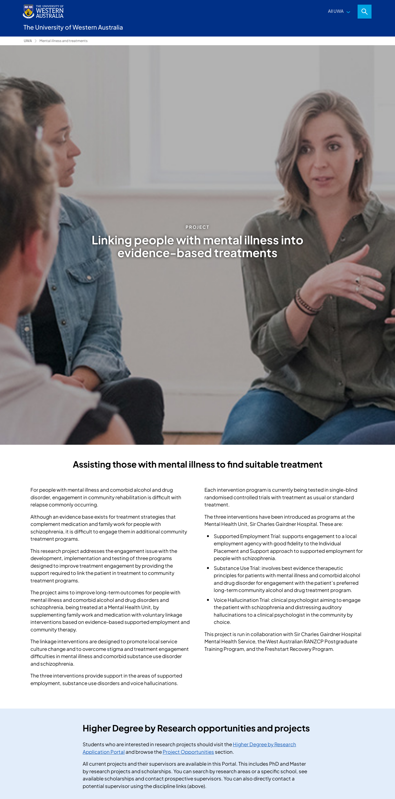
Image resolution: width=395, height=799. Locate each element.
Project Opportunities (188, 752)
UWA (28, 41)
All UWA (336, 11)
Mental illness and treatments (63, 41)
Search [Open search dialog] (365, 12)
